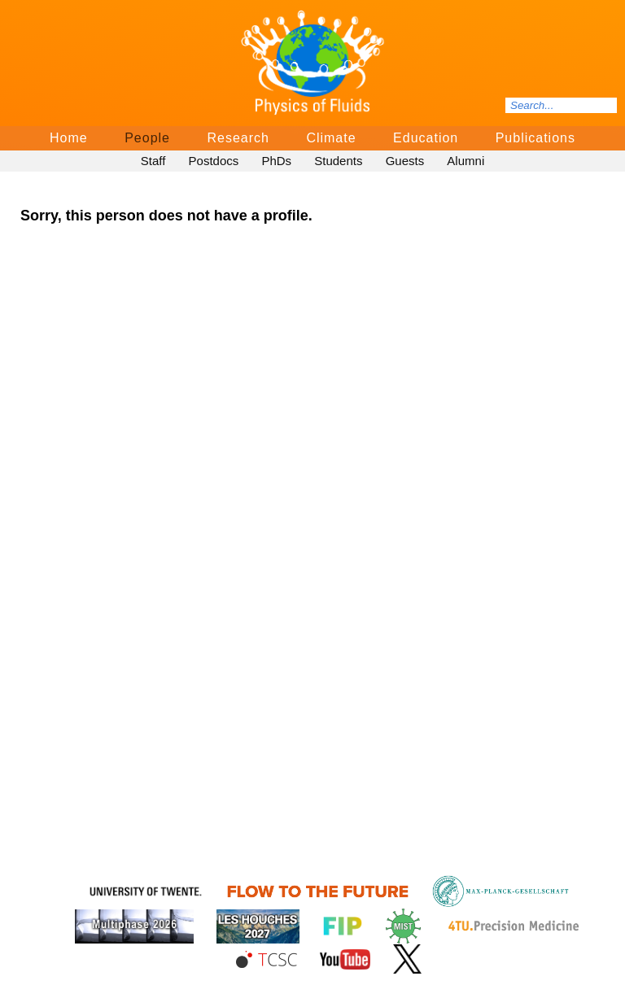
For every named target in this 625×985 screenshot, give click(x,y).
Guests (405, 161)
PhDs (276, 161)
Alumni (465, 161)
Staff (153, 161)
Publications (535, 138)
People (147, 138)
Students (338, 161)
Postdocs (214, 161)
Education (425, 138)
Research (238, 138)
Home (69, 138)
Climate (331, 138)
